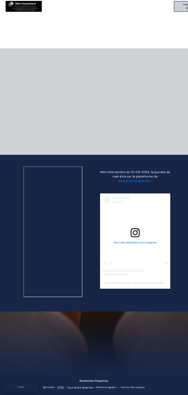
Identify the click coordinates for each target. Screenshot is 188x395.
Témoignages (123, 6)
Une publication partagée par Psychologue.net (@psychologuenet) (142, 282)
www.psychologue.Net (134, 181)
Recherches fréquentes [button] (94, 381)
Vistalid (49, 387)
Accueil (52, 6)
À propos (67, 6)
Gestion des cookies (133, 387)
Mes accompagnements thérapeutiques (98, 6)
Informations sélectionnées (146, 6)
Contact (166, 6)
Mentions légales (106, 387)
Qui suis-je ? (79, 6)
